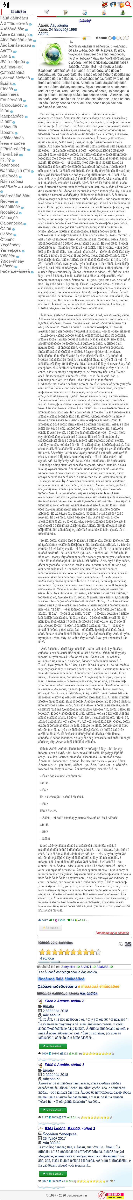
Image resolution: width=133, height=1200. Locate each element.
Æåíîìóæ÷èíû (12, 67)
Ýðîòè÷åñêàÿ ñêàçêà (12, 263)
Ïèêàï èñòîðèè (12, 143)
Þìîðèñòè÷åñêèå (15, 271)
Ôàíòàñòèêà (11, 223)
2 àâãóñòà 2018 (55, 1011)
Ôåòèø (6, 234)
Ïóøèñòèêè (9, 165)
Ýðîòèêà (7, 256)
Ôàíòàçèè (9, 217)
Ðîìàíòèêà (9, 176)
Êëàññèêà (9, 94)
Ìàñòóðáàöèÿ (12, 105)
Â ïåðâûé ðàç (12, 29)
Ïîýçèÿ (5, 159)
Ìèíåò (4, 110)
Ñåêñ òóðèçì (11, 181)
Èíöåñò (6, 89)
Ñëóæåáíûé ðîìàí (15, 196)
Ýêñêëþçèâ (10, 250)
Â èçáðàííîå (50, 927)
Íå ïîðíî (5, 121)
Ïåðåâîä (7, 132)
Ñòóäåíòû (9, 212)
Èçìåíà (6, 83)
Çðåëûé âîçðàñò (15, 78)
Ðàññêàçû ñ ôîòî (15, 170)
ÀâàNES (102, 966)
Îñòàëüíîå (8, 127)
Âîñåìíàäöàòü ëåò (16, 40)
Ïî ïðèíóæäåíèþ (13, 148)
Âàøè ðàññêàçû (14, 34)
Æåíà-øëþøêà (12, 61)
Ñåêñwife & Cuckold (18, 187)
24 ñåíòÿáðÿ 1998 (63, 30)
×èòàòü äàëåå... (53, 1046)
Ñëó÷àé (7, 201)
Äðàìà (5, 56)
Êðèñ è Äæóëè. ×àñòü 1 (64, 1065)
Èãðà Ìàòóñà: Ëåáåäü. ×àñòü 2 (70, 1129)
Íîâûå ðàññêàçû (14, 18)
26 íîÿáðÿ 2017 (54, 1138)
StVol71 (85, 966)
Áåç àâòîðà (59, 25)
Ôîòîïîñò (7, 239)
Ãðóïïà (6, 50)
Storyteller (68, 966)
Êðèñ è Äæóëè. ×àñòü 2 (64, 1001)
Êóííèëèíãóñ (11, 99)
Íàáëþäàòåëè (12, 116)
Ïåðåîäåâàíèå (12, 138)
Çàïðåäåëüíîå (12, 72)
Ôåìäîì (5, 228)
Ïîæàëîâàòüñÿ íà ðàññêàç (112, 932)
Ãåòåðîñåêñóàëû (15, 45)
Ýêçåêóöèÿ (10, 245)
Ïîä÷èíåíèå (9, 154)
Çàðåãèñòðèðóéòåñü (57, 986)
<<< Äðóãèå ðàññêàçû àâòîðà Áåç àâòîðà (67, 972)
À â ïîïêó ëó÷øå (14, 23)
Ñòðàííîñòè (10, 206)
